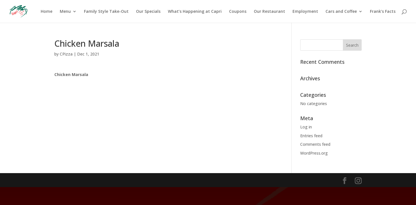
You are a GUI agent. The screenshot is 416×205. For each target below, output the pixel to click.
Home (46, 11)
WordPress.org (314, 153)
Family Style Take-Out (106, 11)
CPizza (66, 54)
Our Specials (148, 11)
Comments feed (315, 144)
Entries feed (311, 135)
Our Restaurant (269, 11)
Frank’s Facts (383, 11)
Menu (65, 11)
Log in (306, 127)
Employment (305, 11)
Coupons (237, 11)
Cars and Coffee (341, 11)
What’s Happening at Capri (195, 11)
